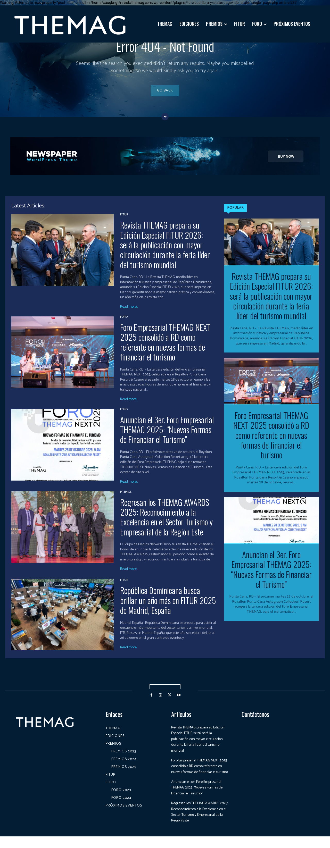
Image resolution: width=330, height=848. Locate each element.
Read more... (129, 313)
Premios (125, 497)
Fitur (124, 220)
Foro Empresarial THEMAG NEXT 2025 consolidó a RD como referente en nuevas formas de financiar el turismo (165, 348)
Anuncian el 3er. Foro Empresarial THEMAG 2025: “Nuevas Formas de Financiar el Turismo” (167, 435)
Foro (124, 322)
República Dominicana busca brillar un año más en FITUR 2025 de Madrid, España (168, 606)
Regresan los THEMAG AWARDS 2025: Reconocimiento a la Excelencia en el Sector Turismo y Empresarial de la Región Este (166, 523)
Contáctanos (255, 720)
